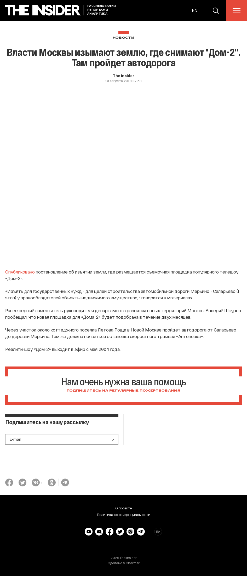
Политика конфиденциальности (123, 515)
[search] (215, 10)
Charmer (133, 563)
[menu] (236, 10)
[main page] (43, 10)
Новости (124, 37)
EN (194, 10)
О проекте (123, 508)
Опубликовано (20, 271)
